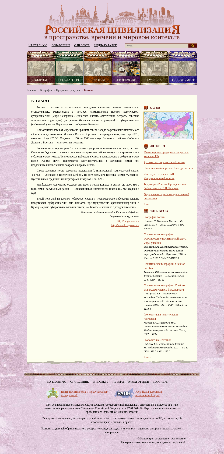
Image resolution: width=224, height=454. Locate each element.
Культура (154, 80)
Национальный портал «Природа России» (169, 168)
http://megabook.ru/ (128, 221)
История (97, 80)
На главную (112, 22)
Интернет (157, 145)
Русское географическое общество (164, 162)
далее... (148, 204)
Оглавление (61, 45)
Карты (155, 107)
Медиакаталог (105, 45)
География (126, 80)
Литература (159, 210)
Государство (69, 80)
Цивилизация (40, 80)
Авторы (118, 381)
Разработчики (138, 381)
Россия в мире (182, 80)
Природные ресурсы (68, 90)
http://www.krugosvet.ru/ (125, 225)
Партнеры (160, 381)
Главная (31, 90)
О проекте (82, 45)
